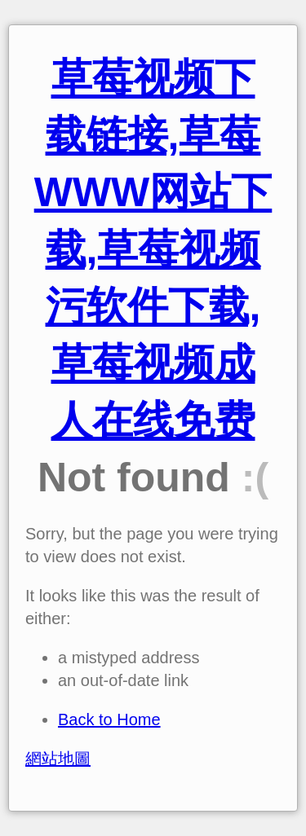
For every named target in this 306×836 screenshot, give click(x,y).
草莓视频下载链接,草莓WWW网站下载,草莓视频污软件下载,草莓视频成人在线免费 (153, 249)
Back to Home (109, 719)
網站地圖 (58, 759)
